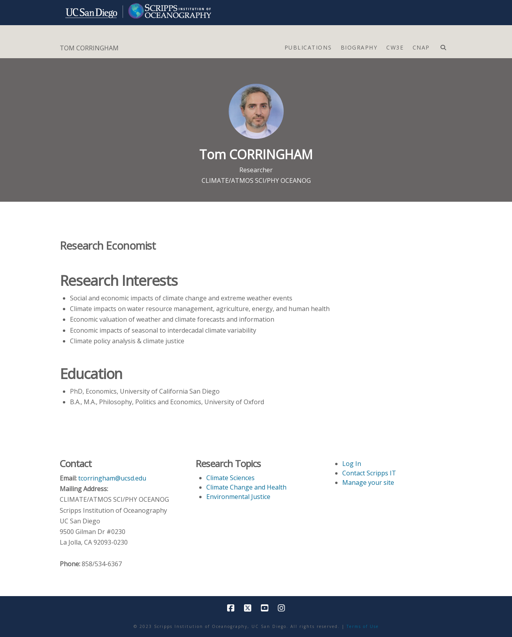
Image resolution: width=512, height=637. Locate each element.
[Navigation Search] (443, 45)
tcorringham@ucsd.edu (112, 478)
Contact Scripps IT (369, 473)
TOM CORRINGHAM (89, 48)
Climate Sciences (230, 477)
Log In (351, 463)
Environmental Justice (238, 496)
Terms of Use (363, 626)
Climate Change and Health (246, 487)
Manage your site (368, 482)
